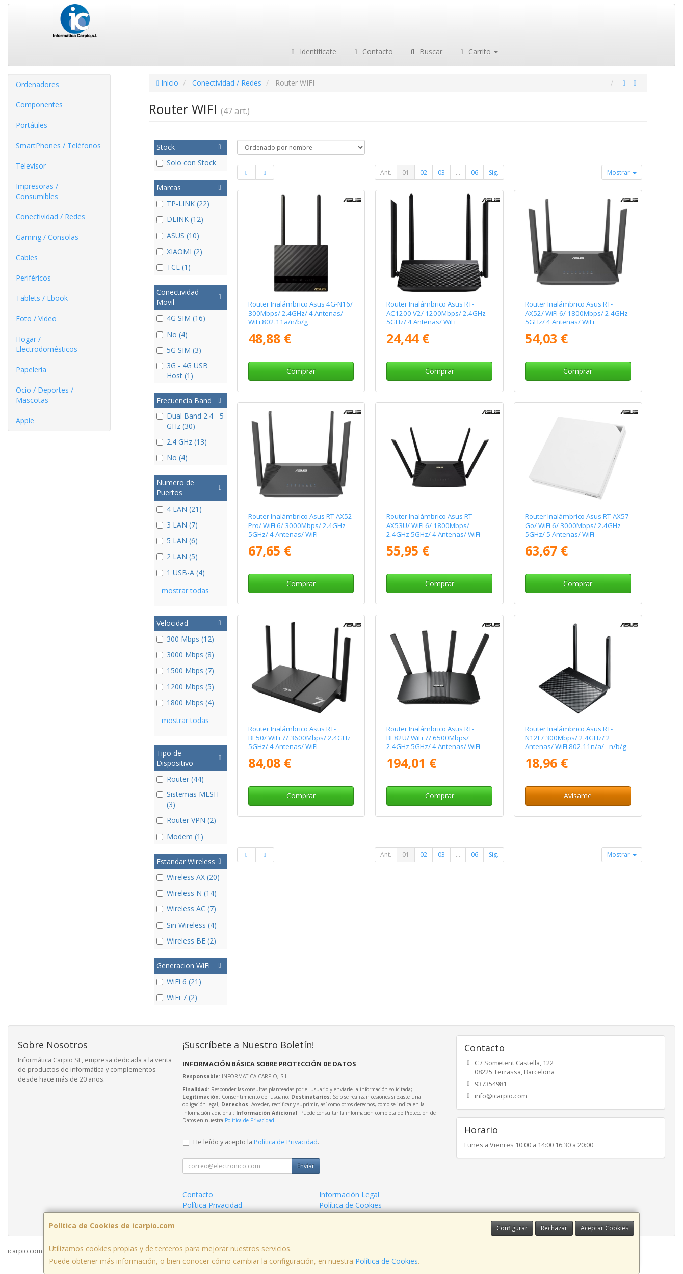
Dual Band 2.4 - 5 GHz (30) (190, 421)
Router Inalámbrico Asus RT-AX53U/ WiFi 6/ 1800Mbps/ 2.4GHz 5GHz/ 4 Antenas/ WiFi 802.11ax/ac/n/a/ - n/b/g (433, 529)
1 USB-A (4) (180, 572)
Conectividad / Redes (50, 216)
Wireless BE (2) (186, 941)
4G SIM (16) (180, 318)
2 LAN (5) (177, 556)
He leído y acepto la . (256, 1142)
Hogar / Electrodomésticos (46, 344)
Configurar (512, 1228)
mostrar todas (185, 590)
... (458, 172)
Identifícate (312, 52)
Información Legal (349, 1194)
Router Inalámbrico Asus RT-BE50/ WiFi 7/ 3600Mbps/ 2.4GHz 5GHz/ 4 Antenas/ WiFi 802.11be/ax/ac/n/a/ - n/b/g (299, 742)
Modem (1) (179, 836)
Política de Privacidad (249, 1120)
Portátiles (31, 125)
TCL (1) (173, 267)
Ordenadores (37, 84)
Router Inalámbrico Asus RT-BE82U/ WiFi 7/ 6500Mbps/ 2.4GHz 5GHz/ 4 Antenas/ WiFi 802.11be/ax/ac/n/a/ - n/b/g (433, 742)
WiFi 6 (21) (178, 981)
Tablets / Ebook (42, 298)
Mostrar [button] (622, 172)
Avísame (578, 795)
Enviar (305, 1165)
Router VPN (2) (186, 820)
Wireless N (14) (186, 893)
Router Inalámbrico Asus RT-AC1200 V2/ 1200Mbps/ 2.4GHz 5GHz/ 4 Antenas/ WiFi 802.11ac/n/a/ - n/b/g (436, 317)
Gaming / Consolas (47, 237)
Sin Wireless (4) (186, 925)
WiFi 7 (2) (176, 997)
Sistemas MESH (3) (187, 799)
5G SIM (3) (178, 350)
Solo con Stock (186, 163)
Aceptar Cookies (604, 1228)
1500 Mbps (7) (185, 670)
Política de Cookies (386, 1261)
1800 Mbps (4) (185, 702)
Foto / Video (36, 318)
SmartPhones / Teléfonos (58, 145)
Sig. (493, 172)
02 (423, 172)
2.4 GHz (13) (181, 442)
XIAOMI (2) (179, 251)
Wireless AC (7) (186, 908)
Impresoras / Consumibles (37, 191)
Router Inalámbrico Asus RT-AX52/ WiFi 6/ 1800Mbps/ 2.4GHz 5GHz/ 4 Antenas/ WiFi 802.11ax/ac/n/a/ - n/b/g (576, 317)
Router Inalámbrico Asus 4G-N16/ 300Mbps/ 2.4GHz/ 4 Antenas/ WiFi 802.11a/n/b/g (300, 312)
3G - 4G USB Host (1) (182, 370)
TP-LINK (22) (182, 203)
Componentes (39, 104)
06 (474, 172)
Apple (25, 420)
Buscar (425, 52)
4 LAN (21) (179, 509)
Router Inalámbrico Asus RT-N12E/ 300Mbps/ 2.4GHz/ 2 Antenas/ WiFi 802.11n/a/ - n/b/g (575, 737)
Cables (27, 257)
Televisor (31, 166)
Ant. (385, 172)
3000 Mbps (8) (185, 654)
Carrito (478, 52)
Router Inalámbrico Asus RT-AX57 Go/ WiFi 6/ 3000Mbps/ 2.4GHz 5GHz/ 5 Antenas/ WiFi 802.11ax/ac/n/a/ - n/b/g (577, 529)
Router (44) (180, 779)
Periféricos (33, 278)
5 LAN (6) (177, 540)
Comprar (301, 371)
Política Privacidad (212, 1205)
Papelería (31, 369)
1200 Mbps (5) (185, 686)
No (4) (172, 334)
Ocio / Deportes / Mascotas (44, 395)
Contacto (372, 52)
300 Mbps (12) (185, 639)
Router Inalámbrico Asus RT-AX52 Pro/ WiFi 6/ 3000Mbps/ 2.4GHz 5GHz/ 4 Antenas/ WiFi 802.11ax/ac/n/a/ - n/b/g (300, 529)
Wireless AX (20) (188, 877)
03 (441, 172)
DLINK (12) (179, 219)
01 (405, 172)
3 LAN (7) (177, 525)
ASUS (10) (177, 235)
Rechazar (554, 1228)
